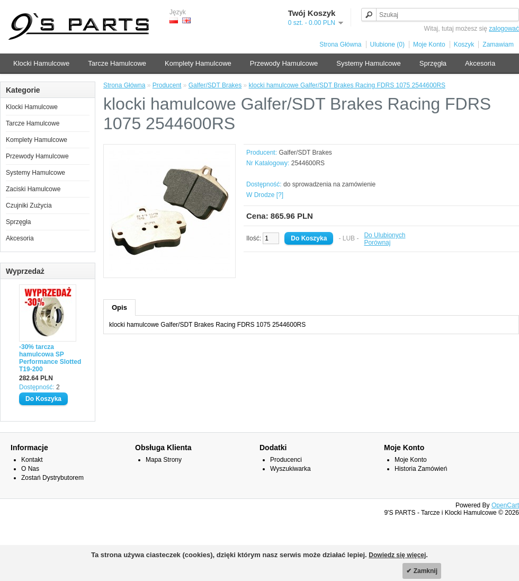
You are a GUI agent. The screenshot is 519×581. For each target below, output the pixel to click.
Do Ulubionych (384, 235)
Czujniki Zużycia (29, 205)
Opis (119, 307)
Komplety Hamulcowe (198, 63)
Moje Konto (429, 44)
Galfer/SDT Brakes (215, 85)
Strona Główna (340, 44)
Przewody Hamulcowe (284, 63)
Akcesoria (480, 63)
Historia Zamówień (421, 468)
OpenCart (505, 505)
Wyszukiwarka (290, 468)
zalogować (504, 28)
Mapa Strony (164, 459)
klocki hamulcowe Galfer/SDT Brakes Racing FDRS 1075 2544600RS (347, 85)
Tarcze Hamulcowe (117, 63)
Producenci (286, 459)
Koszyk (464, 44)
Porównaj (377, 242)
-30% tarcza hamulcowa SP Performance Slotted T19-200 (50, 358)
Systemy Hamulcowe (368, 63)
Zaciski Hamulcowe (33, 189)
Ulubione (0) (387, 44)
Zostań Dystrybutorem (52, 477)
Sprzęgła (432, 63)
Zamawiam (498, 44)
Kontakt (32, 459)
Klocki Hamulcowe (41, 63)
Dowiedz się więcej (397, 555)
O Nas (30, 468)
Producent (167, 85)
